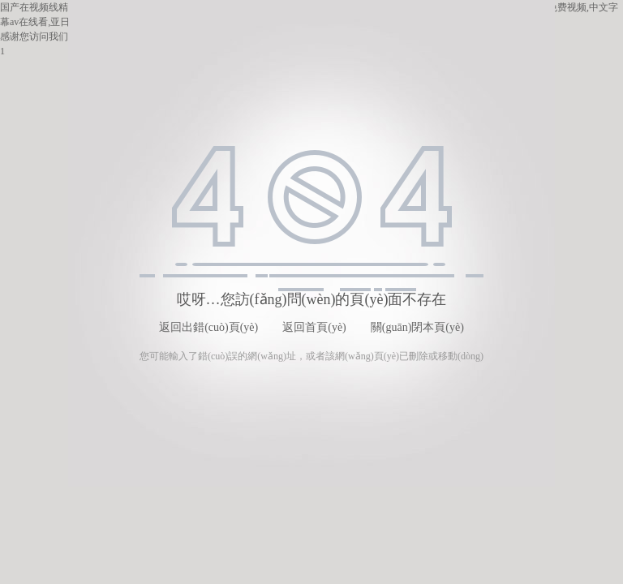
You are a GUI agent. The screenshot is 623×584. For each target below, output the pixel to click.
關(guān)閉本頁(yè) (417, 327)
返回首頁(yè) (314, 327)
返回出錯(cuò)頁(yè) (208, 327)
